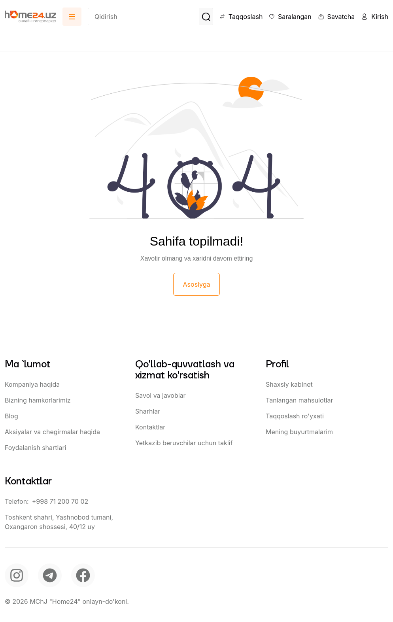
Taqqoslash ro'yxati (295, 416)
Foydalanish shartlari (35, 448)
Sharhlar (147, 411)
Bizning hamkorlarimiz (38, 400)
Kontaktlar (150, 427)
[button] (71, 17)
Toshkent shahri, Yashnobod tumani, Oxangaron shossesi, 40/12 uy (59, 522)
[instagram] (16, 575)
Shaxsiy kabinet (289, 384)
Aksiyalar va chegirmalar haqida (52, 432)
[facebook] (83, 575)
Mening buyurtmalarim (299, 432)
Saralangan (290, 16)
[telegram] (50, 575)
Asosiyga (196, 284)
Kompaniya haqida (32, 384)
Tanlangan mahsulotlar (299, 400)
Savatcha (336, 16)
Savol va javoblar (160, 395)
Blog (11, 416)
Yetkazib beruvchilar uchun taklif (183, 443)
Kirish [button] (374, 16)
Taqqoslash (241, 16)
